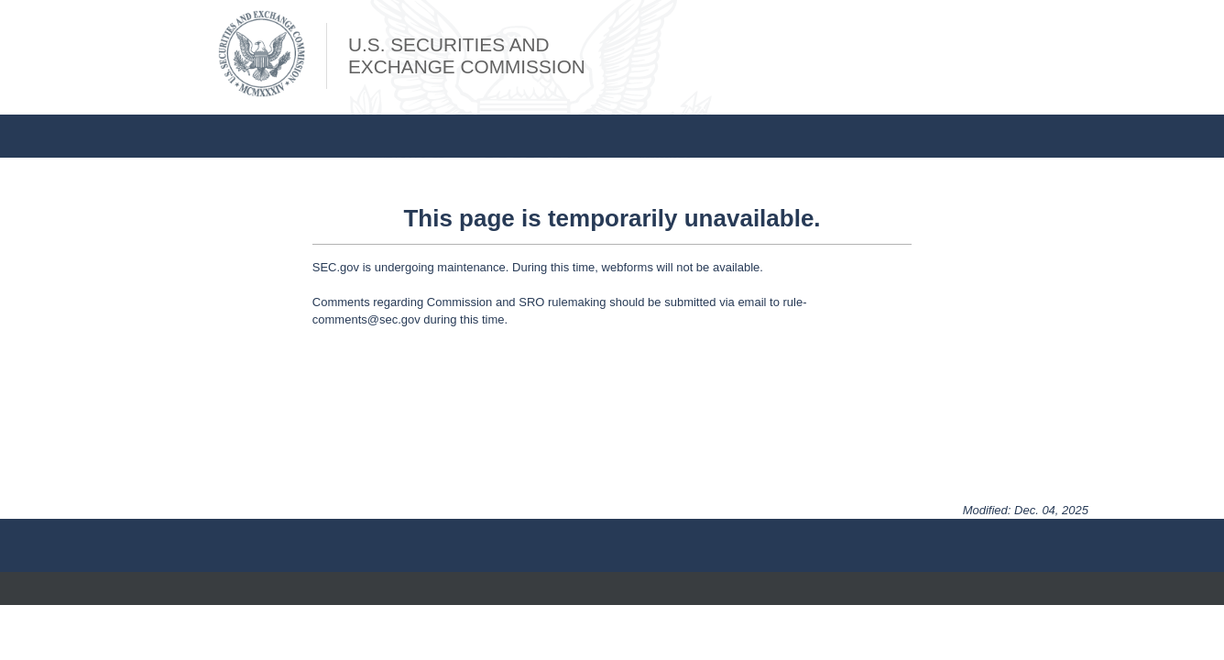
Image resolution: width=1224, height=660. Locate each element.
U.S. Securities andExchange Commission (466, 55)
